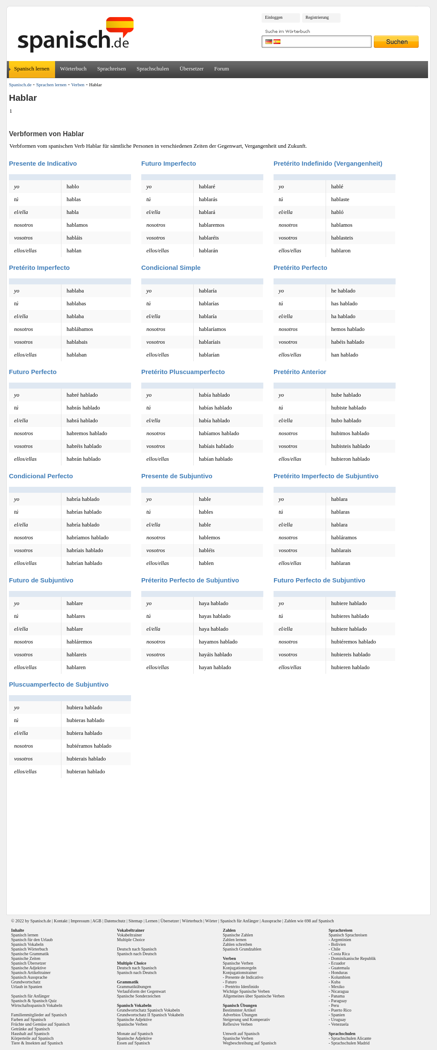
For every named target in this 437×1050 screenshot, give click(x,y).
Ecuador (338, 963)
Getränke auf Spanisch (30, 1029)
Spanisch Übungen (240, 1005)
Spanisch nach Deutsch (137, 953)
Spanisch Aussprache (29, 977)
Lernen (151, 920)
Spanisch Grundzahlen (242, 949)
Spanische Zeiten (26, 958)
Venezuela (340, 1024)
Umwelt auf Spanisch (241, 1033)
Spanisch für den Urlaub (31, 939)
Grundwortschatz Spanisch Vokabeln (148, 1010)
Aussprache (272, 920)
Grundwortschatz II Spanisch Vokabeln (150, 1014)
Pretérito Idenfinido (242, 986)
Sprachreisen (111, 68)
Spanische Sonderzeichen (138, 996)
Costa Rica (340, 953)
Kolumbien (340, 977)
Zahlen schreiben (237, 944)
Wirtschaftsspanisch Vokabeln (36, 1005)
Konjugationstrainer (240, 972)
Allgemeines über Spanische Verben (254, 996)
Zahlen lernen (234, 939)
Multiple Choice (131, 939)
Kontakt (60, 920)
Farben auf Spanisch (28, 1019)
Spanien (338, 1014)
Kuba (336, 982)
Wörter (211, 920)
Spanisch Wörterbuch (29, 949)
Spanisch (38, 920)
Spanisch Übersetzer (28, 963)
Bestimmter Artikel (239, 1010)
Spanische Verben (132, 1024)
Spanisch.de (20, 84)
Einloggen (274, 17)
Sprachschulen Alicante (351, 1038)
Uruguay (338, 1019)
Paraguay (339, 1000)
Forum (221, 68)
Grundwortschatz (26, 982)
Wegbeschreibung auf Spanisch (249, 1043)
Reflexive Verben (238, 1024)
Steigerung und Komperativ (246, 1019)
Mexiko (337, 986)
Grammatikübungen (134, 986)
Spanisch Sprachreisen (348, 935)
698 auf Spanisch (319, 920)
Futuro (231, 982)
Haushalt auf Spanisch (30, 1033)
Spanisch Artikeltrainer (30, 972)
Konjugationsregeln (239, 967)
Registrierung (317, 17)
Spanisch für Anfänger (239, 920)
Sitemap (135, 920)
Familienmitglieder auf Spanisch (39, 1014)
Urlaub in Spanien (26, 986)
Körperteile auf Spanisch (32, 1038)
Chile (336, 949)
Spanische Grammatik (30, 953)
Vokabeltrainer (129, 935)
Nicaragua (340, 991)
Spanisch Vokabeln (27, 944)
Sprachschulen (153, 68)
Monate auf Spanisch (135, 1033)
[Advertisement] (221, 847)
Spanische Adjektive (28, 967)
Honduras (339, 972)
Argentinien (341, 939)
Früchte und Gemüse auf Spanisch (40, 1024)
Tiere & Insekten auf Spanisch (37, 1043)
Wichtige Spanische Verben (246, 991)
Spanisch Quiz (44, 1000)
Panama (338, 996)
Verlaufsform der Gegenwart (141, 991)
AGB (96, 920)
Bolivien (338, 944)
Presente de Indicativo (244, 977)
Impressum (79, 920)
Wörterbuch (73, 68)
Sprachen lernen (51, 84)
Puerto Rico (341, 1010)
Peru (335, 1005)
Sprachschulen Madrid (350, 1043)
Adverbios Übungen (240, 1014)
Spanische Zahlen (238, 935)
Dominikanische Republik (353, 958)
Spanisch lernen (32, 68)
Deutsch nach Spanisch (137, 949)
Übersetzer (192, 68)
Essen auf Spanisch (133, 1043)
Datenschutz (114, 920)
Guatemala (340, 967)
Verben (77, 84)
